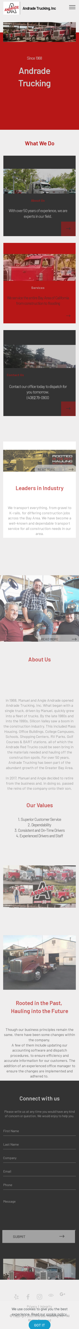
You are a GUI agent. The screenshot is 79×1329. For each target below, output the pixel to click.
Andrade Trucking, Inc (39, 8)
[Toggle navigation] (72, 7)
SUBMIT (38, 1243)
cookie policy (56, 1323)
